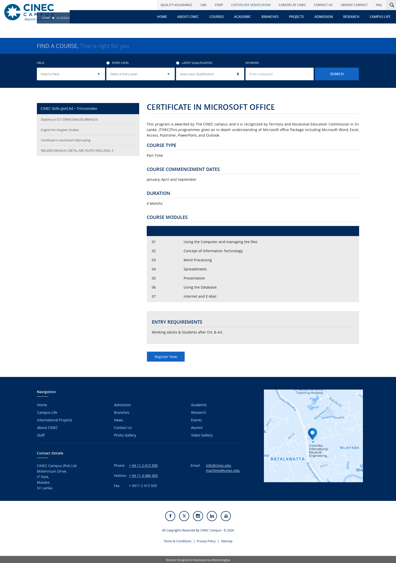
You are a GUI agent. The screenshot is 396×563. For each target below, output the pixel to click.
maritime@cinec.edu (223, 469)
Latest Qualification (194, 63)
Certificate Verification (253, 5)
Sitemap (227, 540)
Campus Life (380, 16)
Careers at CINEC (294, 5)
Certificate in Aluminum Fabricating (65, 141)
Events (196, 419)
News (118, 419)
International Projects (54, 419)
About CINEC (191, 16)
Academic (244, 16)
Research (352, 16)
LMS (207, 5)
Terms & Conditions (177, 540)
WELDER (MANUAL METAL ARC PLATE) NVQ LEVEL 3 (77, 151)
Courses (219, 16)
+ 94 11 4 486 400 (143, 474)
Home (165, 16)
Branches (271, 16)
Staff (221, 5)
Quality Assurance (180, 5)
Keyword (252, 63)
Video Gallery (201, 434)
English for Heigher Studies (60, 130)
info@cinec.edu (218, 464)
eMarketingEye (220, 559)
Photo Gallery (125, 434)
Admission (324, 16)
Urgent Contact (355, 5)
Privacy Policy (206, 540)
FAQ (379, 5)
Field (40, 63)
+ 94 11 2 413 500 (143, 464)
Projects (297, 16)
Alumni (196, 427)
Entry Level (117, 63)
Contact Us (324, 5)
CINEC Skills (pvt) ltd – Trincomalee (69, 109)
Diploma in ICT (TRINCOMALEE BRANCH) (69, 120)
